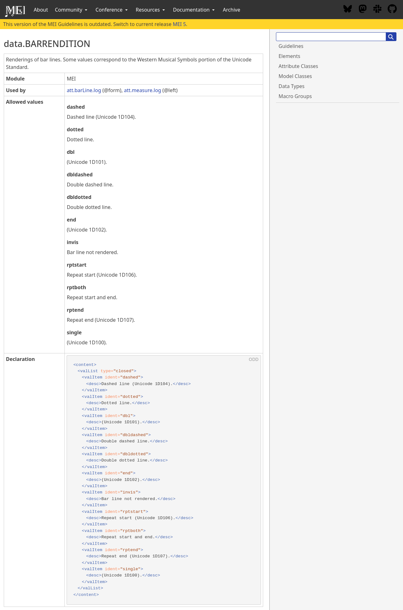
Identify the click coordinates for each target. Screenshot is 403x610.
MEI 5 (179, 24)
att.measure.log (142, 90)
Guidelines (290, 46)
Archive (231, 9)
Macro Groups (295, 96)
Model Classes (295, 76)
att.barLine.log (84, 90)
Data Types (291, 86)
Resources (151, 9)
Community (72, 9)
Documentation (194, 9)
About (41, 9)
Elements (289, 56)
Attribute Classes (298, 66)
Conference (112, 9)
